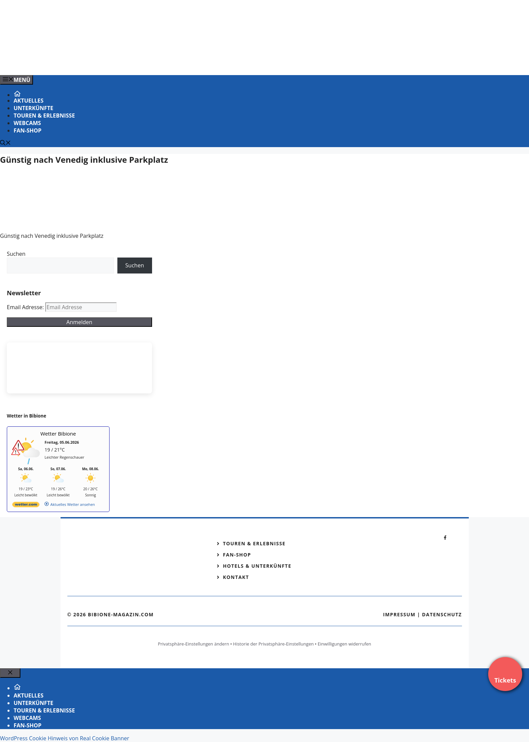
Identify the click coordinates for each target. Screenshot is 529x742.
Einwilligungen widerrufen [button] (344, 644)
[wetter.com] (25, 505)
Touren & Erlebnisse (44, 115)
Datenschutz (442, 614)
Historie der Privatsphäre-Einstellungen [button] (273, 644)
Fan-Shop (28, 130)
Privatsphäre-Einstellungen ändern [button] (193, 644)
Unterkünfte (33, 108)
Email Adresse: (26, 307)
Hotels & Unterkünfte (257, 566)
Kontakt (236, 577)
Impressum (399, 614)
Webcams (27, 123)
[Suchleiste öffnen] (5, 143)
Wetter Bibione (58, 433)
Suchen (16, 254)
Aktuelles (29, 100)
